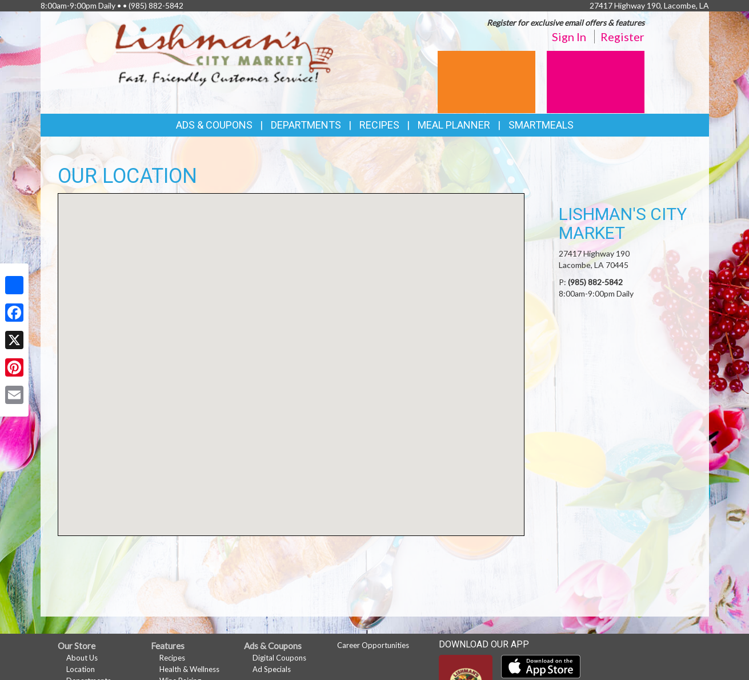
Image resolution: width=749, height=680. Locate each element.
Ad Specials (272, 669)
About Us (82, 657)
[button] (290, 354)
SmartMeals (541, 125)
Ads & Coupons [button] (214, 125)
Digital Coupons (279, 657)
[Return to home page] (224, 54)
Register (622, 36)
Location (80, 669)
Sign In (569, 36)
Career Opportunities (373, 645)
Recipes (379, 125)
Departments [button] (306, 125)
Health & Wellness (189, 669)
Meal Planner (454, 125)
